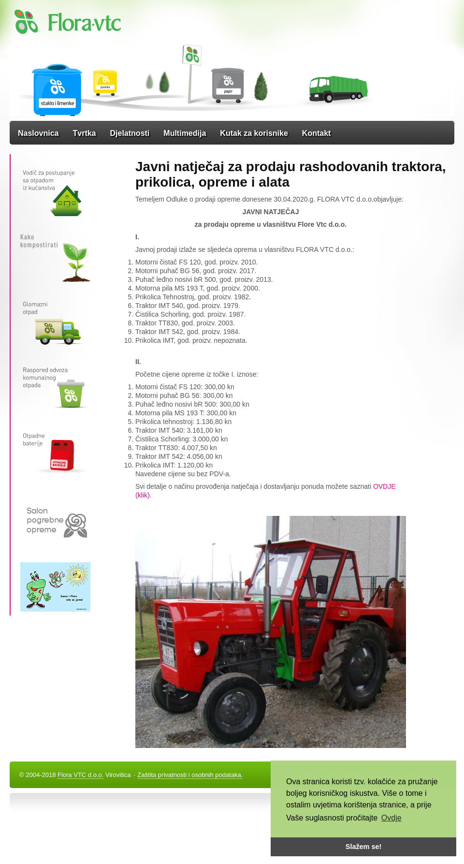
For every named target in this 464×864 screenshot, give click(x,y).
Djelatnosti (130, 133)
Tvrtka (84, 133)
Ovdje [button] (391, 818)
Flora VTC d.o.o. (80, 774)
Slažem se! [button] (363, 846)
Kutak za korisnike (254, 133)
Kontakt (316, 133)
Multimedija (184, 133)
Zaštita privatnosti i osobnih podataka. (190, 774)
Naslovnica (38, 133)
